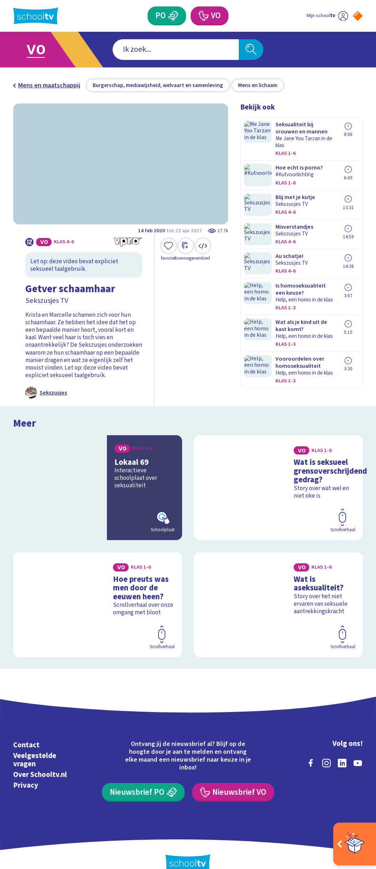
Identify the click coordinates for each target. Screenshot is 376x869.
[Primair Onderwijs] (173, 15)
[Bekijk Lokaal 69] (97, 484)
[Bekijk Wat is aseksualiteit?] (278, 594)
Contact (26, 730)
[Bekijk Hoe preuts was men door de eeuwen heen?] (97, 594)
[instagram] (326, 748)
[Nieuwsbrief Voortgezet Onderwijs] (233, 777)
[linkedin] (342, 748)
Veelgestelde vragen (34, 745)
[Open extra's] (354, 844)
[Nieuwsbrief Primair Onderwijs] (143, 777)
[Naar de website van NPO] (357, 16)
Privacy (25, 770)
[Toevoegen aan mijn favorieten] (168, 249)
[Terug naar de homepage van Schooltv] (35, 16)
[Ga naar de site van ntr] (351, 811)
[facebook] (311, 748)
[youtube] (358, 748)
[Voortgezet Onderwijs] (203, 15)
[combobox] (176, 49)
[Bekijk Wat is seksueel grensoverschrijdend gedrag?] (278, 484)
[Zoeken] (251, 49)
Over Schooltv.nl (40, 759)
